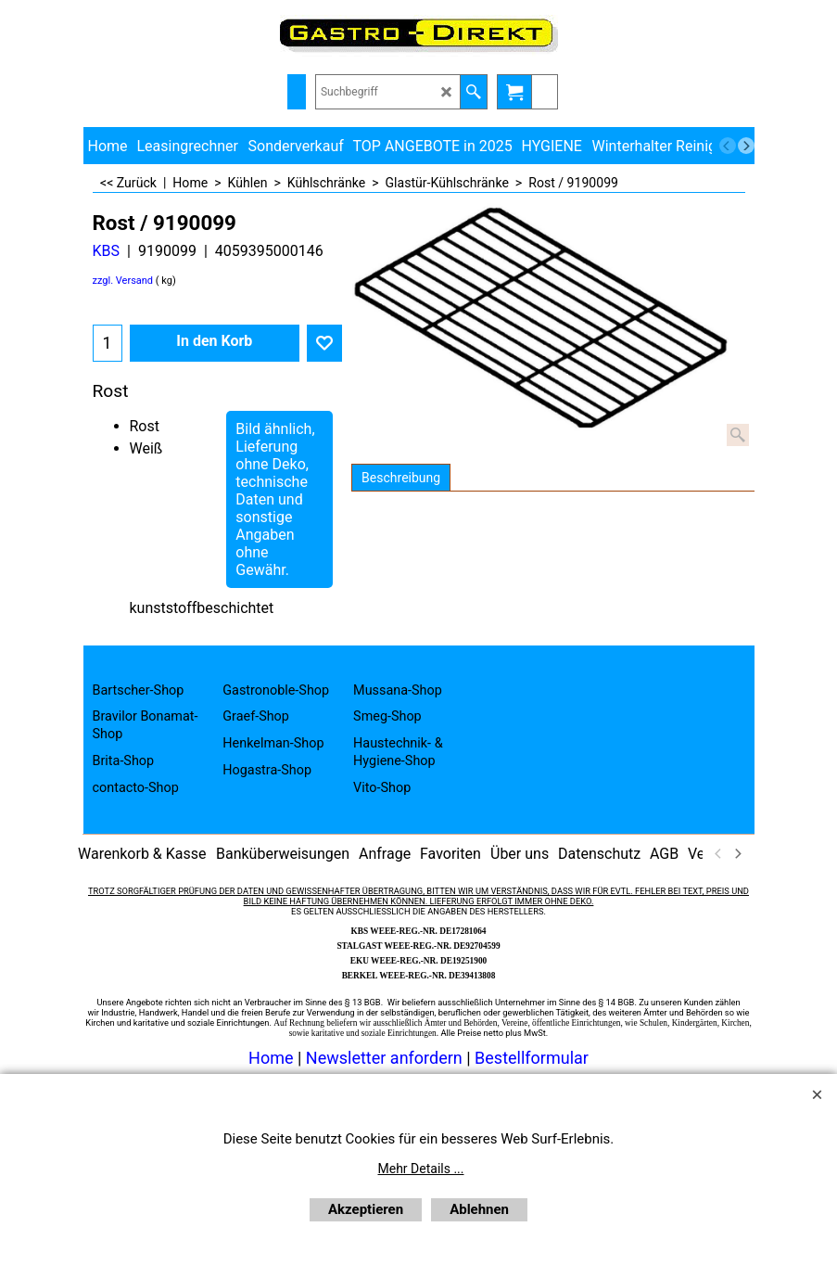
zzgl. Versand (123, 281)
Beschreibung (400, 477)
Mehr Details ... (421, 1168)
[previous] (727, 145)
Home (270, 1057)
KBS (106, 251)
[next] (746, 145)
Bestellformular (532, 1057)
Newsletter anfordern (386, 1057)
